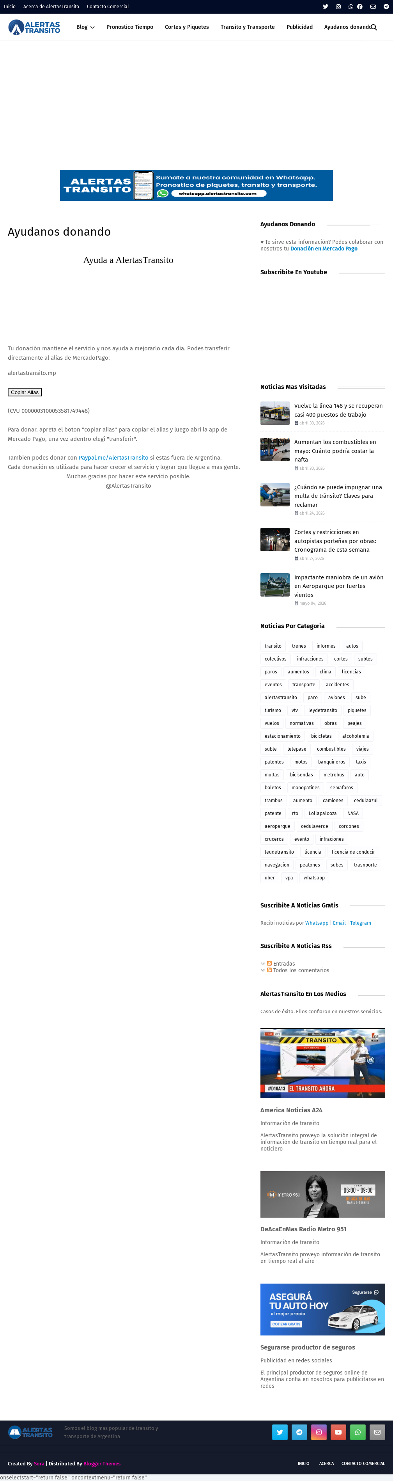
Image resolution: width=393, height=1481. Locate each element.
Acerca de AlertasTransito (51, 6)
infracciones (310, 659)
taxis (361, 762)
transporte (303, 684)
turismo (273, 710)
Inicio (10, 6)
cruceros (274, 839)
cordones (349, 826)
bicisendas (301, 775)
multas (272, 775)
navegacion (277, 865)
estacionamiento (283, 736)
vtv (295, 710)
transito (273, 646)
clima (325, 672)
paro (313, 697)
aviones (336, 697)
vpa (289, 878)
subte (271, 749)
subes (337, 865)
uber (270, 878)
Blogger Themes (101, 1464)
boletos (273, 787)
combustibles (331, 749)
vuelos (272, 723)
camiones (333, 800)
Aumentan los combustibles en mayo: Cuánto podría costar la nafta (335, 451)
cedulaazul (366, 800)
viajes (362, 749)
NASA (353, 813)
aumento (302, 800)
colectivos (276, 659)
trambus (274, 800)
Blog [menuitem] (82, 27)
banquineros (331, 762)
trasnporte (365, 865)
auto (360, 775)
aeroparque (277, 826)
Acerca (326, 1463)
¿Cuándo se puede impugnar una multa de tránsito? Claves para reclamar (338, 496)
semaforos (341, 787)
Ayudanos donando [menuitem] (348, 27)
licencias (351, 672)
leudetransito (279, 852)
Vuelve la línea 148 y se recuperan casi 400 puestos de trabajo (338, 410)
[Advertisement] (196, 99)
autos (352, 646)
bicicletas (321, 736)
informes (326, 646)
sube (361, 697)
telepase (296, 749)
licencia (312, 852)
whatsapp (314, 878)
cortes (341, 659)
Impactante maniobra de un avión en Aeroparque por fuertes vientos (339, 586)
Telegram (360, 923)
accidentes (337, 684)
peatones (310, 865)
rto (295, 813)
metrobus (334, 775)
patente (273, 813)
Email (339, 923)
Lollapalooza (323, 813)
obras (330, 723)
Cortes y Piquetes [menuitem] (187, 27)
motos (301, 762)
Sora (39, 1464)
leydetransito (322, 710)
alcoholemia (355, 736)
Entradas (281, 964)
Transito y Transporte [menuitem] (248, 27)
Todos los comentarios (298, 970)
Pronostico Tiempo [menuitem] (129, 27)
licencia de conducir (353, 852)
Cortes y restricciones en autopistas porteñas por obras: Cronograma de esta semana (335, 541)
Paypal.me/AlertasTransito (114, 457)
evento (301, 839)
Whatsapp (317, 923)
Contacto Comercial (108, 6)
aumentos (298, 672)
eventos (273, 684)
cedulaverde (314, 826)
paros (271, 672)
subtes (365, 659)
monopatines (306, 787)
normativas (302, 723)
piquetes (357, 710)
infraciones (332, 839)
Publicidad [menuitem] (300, 27)
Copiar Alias (25, 392)
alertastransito (281, 697)
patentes (274, 762)
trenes (299, 646)
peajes (354, 723)
